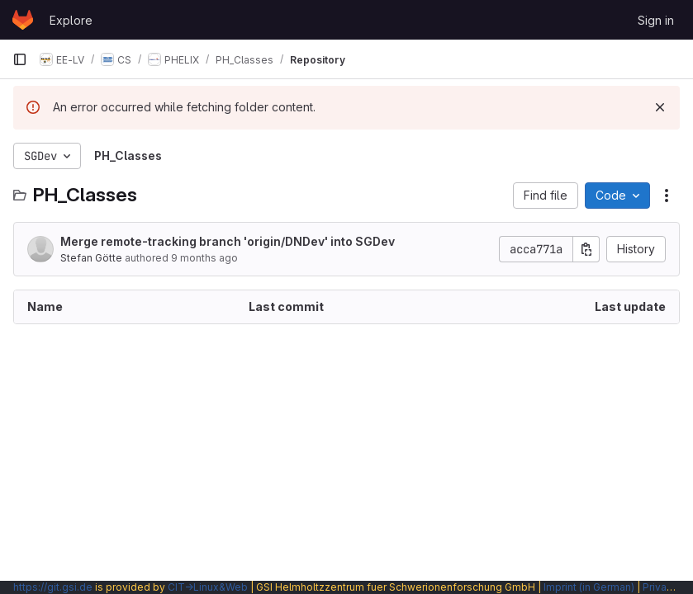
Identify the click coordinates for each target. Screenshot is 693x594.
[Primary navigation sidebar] (20, 59)
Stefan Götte (91, 258)
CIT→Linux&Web (208, 587)
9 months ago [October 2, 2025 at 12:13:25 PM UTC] (204, 258)
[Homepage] (22, 20)
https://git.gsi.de (53, 587)
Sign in (656, 20)
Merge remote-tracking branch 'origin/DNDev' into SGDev (227, 241)
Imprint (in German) (588, 587)
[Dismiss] (660, 107)
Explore (71, 20)
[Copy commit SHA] (586, 249)
